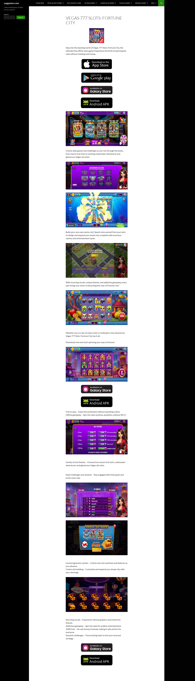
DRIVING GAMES (140, 3)
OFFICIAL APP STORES (54, 3)
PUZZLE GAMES (124, 3)
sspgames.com (11, 3)
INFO (153, 3)
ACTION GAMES (90, 3)
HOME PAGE (40, 3)
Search (6, 14)
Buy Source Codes (74, 3)
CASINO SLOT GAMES (107, 3)
